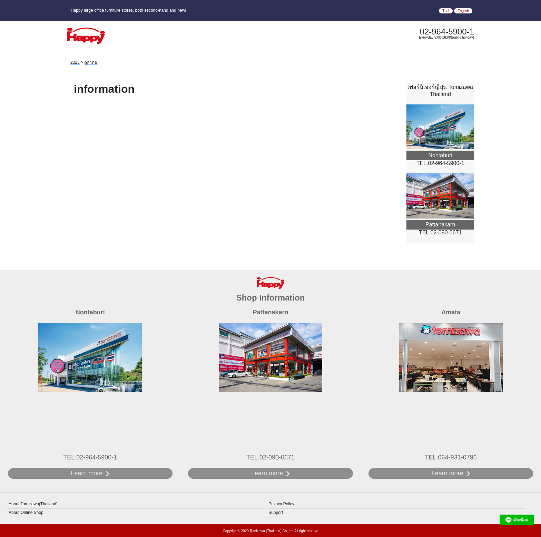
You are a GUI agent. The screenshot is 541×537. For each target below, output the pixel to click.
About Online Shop (26, 512)
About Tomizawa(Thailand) (33, 503)
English (463, 11)
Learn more (86, 473)
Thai (445, 11)
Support (275, 512)
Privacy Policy (281, 503)
